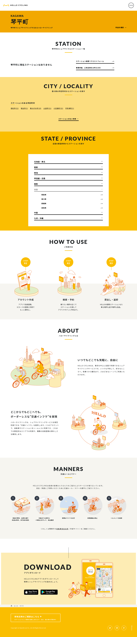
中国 (36, 212)
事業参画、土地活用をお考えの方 (88, 68)
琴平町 (22, 606)
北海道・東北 (39, 161)
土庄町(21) (47, 108)
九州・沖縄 (38, 218)
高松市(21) (15, 108)
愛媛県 (43, 203)
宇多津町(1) (69, 108)
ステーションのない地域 (67, 119)
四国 (36, 189)
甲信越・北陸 (39, 178)
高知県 (43, 208)
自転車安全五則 (62, 529)
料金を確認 (120, 27)
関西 (36, 184)
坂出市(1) (24, 108)
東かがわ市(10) (35, 108)
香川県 (43, 199)
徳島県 (43, 195)
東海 (36, 173)
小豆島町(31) (58, 108)
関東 (36, 167)
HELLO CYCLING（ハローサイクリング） (15, 5)
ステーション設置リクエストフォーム (90, 61)
